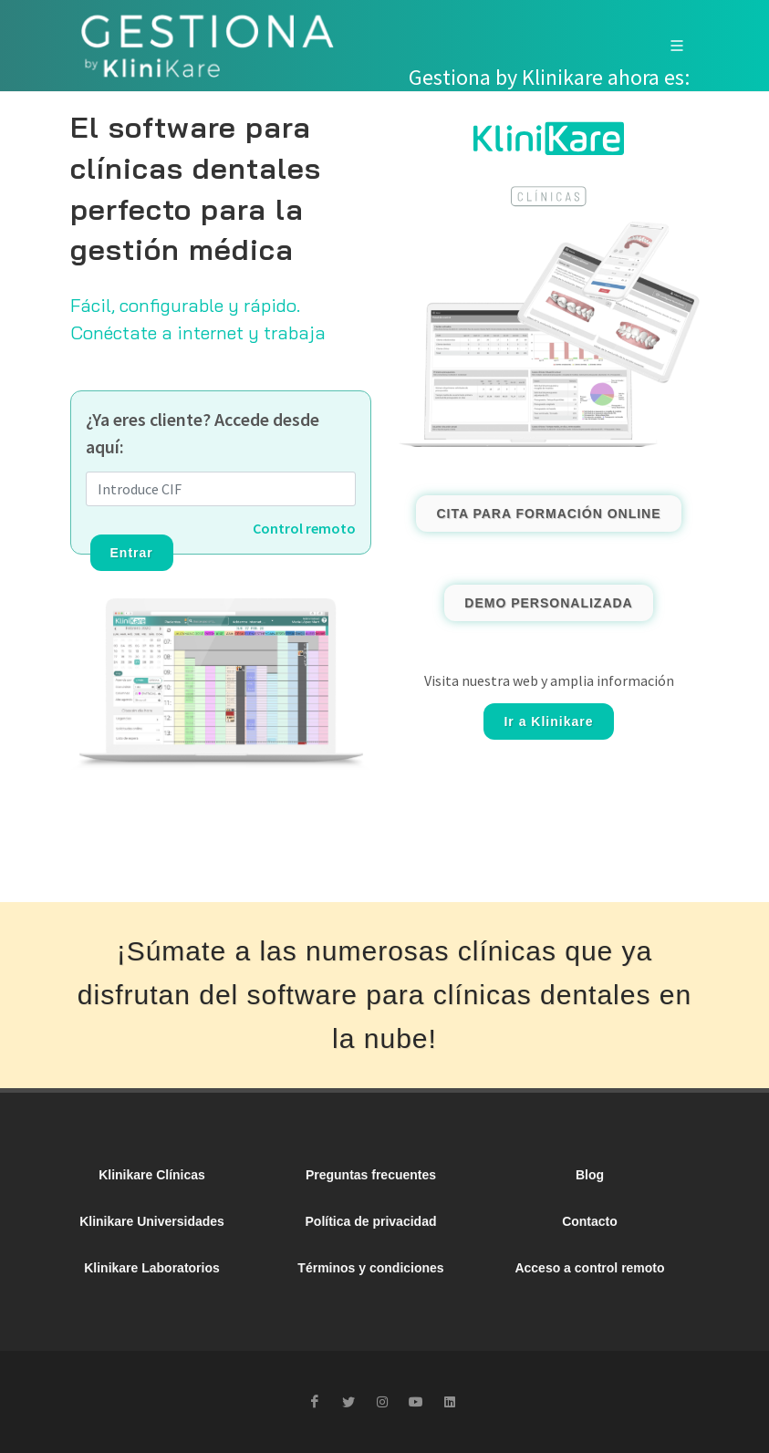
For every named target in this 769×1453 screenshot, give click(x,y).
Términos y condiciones (370, 1268)
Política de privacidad (371, 1221)
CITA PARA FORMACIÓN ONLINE (548, 513)
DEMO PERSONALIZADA (548, 603)
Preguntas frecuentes (371, 1175)
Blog (590, 1175)
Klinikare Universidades (151, 1221)
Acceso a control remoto (589, 1268)
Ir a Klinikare (548, 721)
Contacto (590, 1221)
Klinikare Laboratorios (152, 1268)
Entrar (131, 552)
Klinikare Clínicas (152, 1175)
